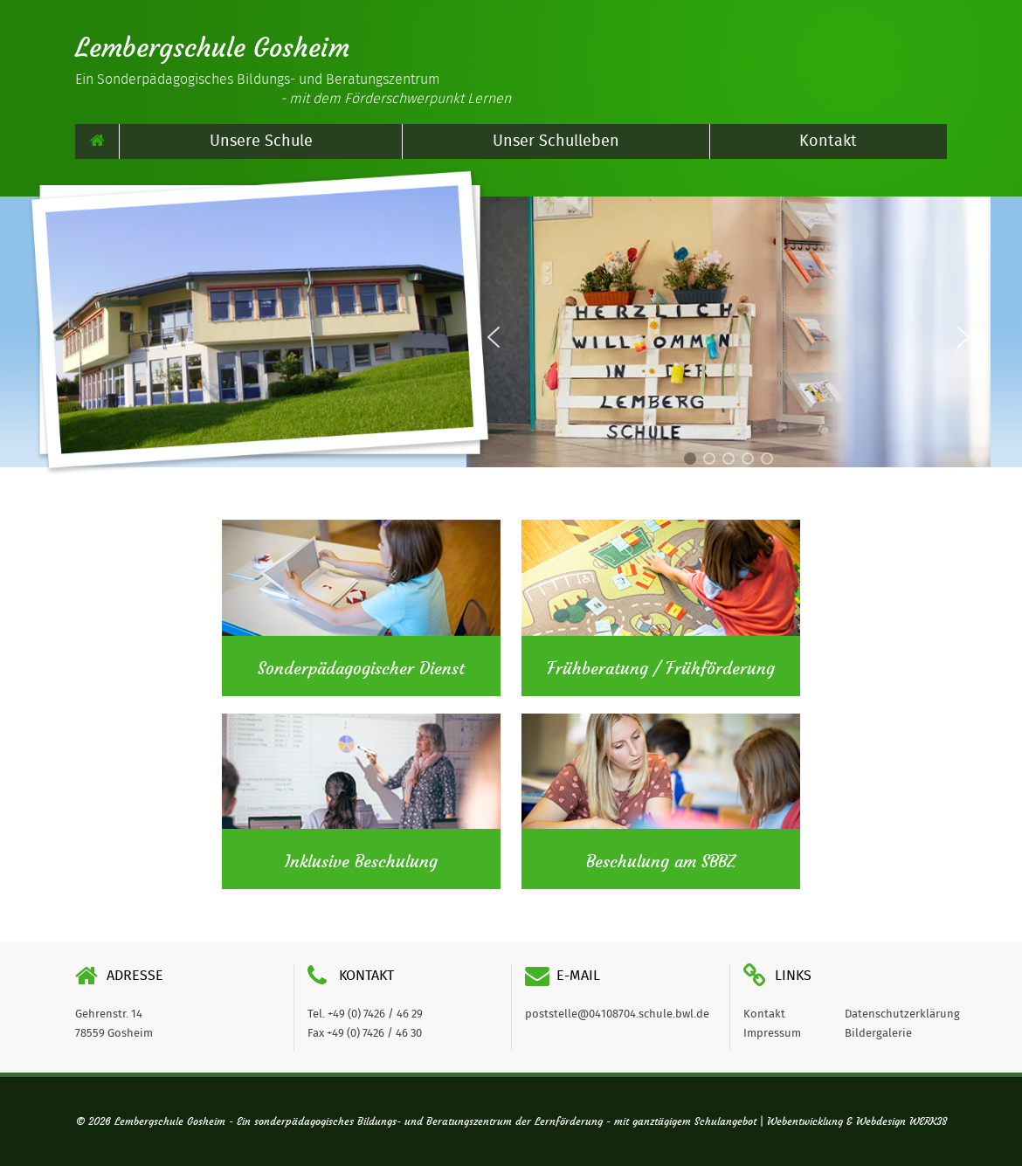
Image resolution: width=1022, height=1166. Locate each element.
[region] (728, 337)
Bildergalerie (878, 1034)
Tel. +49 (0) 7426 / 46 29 (365, 1014)
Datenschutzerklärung (902, 1014)
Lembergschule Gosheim (212, 48)
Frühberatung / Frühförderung (661, 669)
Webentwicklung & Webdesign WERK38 (857, 1121)
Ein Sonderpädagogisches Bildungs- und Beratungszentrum (293, 89)
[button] (963, 337)
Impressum (772, 1034)
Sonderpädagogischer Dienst (361, 669)
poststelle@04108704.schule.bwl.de (617, 1014)
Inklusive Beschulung (361, 862)
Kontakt (828, 141)
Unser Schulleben (556, 141)
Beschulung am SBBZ (660, 862)
